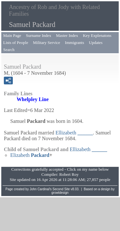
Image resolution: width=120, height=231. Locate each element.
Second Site (61, 189)
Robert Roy (68, 174)
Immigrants (74, 42)
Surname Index (38, 35)
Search (8, 49)
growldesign (60, 192)
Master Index (67, 35)
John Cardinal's (41, 189)
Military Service (46, 42)
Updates (96, 42)
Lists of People (15, 42)
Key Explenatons (97, 35)
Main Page (12, 35)
